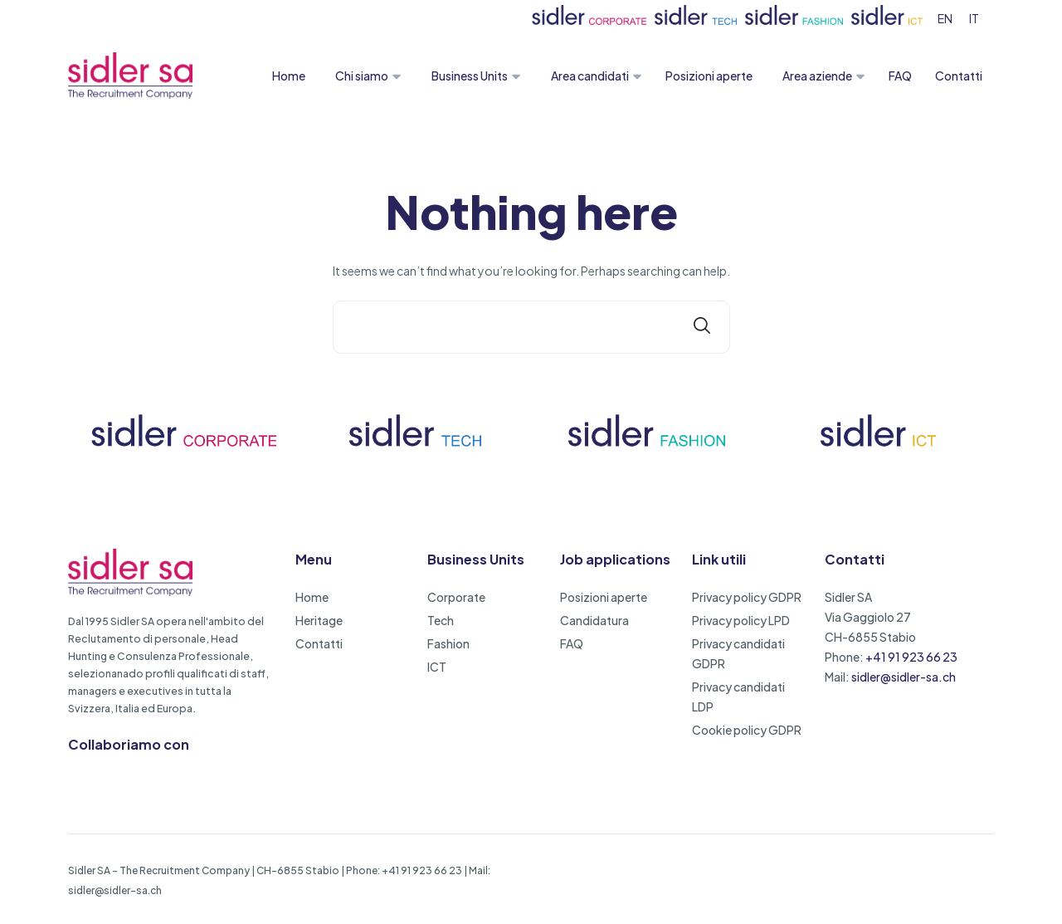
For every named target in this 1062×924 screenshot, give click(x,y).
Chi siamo (361, 75)
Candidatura (594, 620)
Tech (440, 620)
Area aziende (817, 75)
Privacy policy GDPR (746, 596)
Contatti (958, 75)
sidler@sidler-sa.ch (903, 676)
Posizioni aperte (709, 75)
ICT (436, 666)
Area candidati (590, 75)
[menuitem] (945, 18)
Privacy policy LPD (741, 620)
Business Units (469, 75)
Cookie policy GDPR (746, 729)
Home (288, 75)
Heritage (319, 620)
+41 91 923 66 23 (911, 656)
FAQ (900, 75)
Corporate (456, 596)
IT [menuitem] (974, 18)
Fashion (448, 643)
